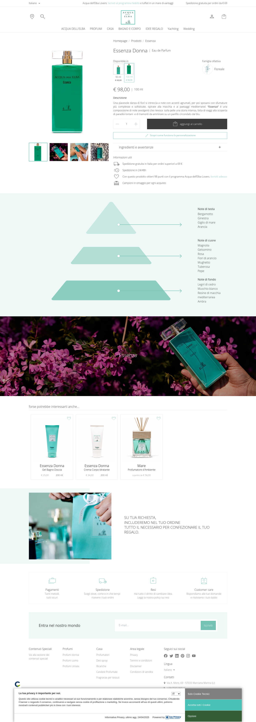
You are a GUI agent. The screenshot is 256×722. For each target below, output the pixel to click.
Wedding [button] (188, 29)
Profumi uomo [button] (70, 660)
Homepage (120, 41)
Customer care (203, 590)
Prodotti (136, 41)
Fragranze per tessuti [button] (107, 677)
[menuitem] (173, 28)
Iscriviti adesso (219, 176)
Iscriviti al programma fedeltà (124, 3)
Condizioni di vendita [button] (141, 672)
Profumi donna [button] (71, 654)
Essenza (150, 41)
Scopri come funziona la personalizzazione (170, 135)
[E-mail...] (157, 625)
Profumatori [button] (103, 654)
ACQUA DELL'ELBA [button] (73, 29)
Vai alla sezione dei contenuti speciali (39, 656)
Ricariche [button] (101, 666)
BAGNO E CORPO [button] (130, 29)
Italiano (33, 3)
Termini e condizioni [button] (141, 660)
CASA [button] (110, 29)
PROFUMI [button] (96, 29)
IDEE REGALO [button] (154, 29)
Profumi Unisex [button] (71, 666)
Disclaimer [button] (136, 666)
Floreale (219, 69)
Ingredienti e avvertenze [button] (136, 147)
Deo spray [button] (101, 660)
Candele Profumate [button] (107, 672)
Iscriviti (208, 625)
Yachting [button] (173, 29)
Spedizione (103, 590)
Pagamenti (52, 590)
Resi (153, 590)
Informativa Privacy (114, 717)
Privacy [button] (134, 654)
